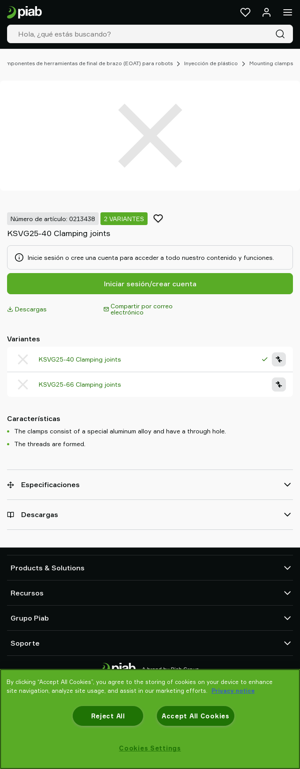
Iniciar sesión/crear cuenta (150, 283)
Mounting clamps (271, 63)
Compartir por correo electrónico (138, 309)
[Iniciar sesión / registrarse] (266, 12)
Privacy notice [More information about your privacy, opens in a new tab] (233, 690)
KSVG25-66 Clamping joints (80, 384)
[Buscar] (282, 34)
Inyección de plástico (211, 63)
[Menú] (287, 12)
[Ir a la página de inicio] (24, 12)
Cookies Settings (150, 748)
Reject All (108, 716)
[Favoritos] (245, 12)
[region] (150, 719)
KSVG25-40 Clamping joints (80, 359)
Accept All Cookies (196, 716)
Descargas (27, 309)
